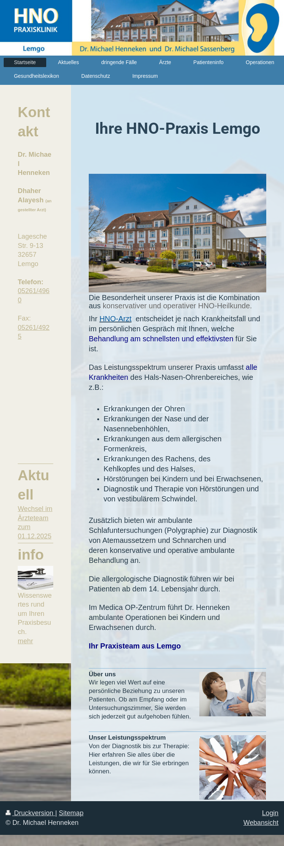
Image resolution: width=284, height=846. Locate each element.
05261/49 (32, 291)
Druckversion (30, 813)
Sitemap (71, 813)
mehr (25, 641)
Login (270, 813)
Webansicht (260, 822)
